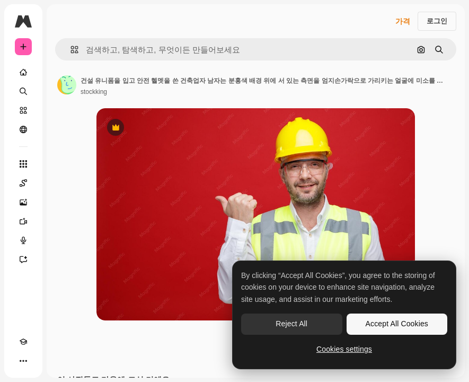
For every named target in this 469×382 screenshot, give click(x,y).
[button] (70, 50)
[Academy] (23, 341)
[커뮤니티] (23, 129)
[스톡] (23, 110)
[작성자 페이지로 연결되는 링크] (66, 84)
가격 (402, 21)
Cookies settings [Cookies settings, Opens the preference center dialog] (344, 349)
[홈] (23, 72)
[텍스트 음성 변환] (23, 240)
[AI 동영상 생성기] (23, 221)
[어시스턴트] (23, 259)
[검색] (23, 91)
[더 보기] (23, 360)
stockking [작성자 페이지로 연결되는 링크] (94, 92)
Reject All (291, 323)
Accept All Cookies (397, 323)
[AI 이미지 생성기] (23, 202)
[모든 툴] (23, 163)
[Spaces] (23, 183)
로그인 (437, 21)
